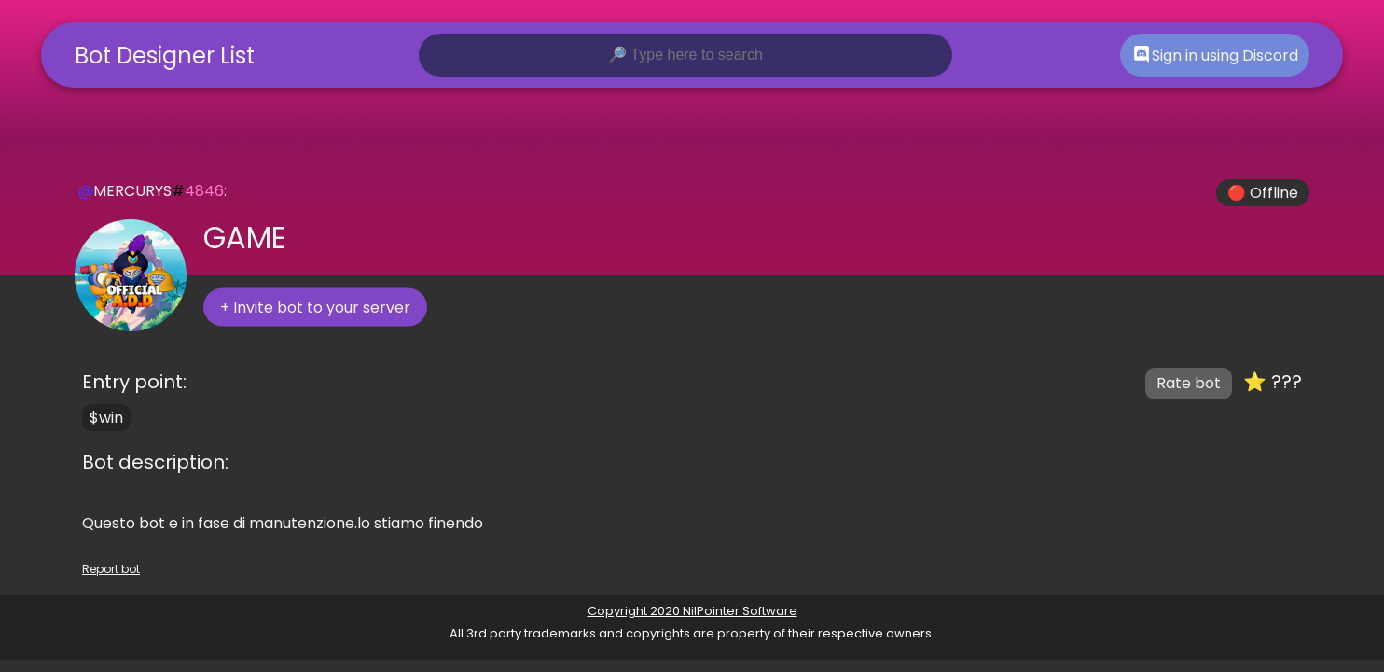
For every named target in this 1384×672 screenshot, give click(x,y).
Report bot (111, 569)
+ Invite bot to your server (315, 307)
